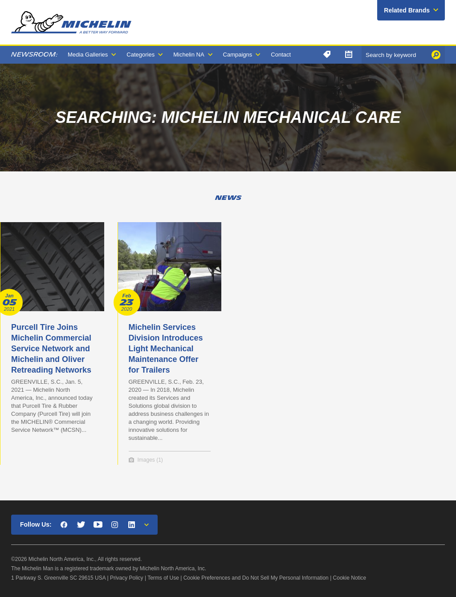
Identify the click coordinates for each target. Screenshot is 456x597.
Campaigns (237, 54)
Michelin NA (188, 54)
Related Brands (407, 10)
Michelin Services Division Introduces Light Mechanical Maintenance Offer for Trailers (166, 348)
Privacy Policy (126, 578)
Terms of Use (163, 578)
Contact (281, 54)
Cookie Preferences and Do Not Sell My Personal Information (256, 578)
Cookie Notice (349, 578)
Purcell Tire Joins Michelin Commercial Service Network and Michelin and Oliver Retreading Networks (51, 348)
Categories (140, 54)
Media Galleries (88, 54)
